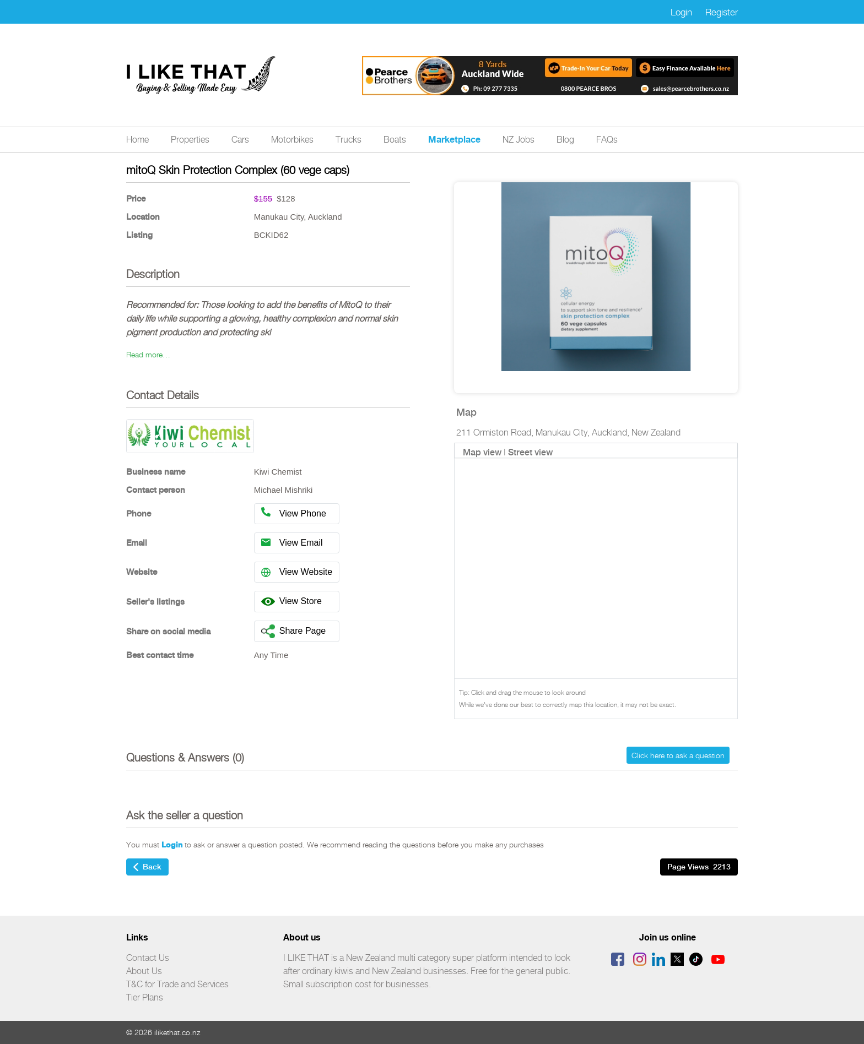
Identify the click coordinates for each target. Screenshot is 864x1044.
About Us (144, 971)
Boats (395, 139)
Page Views (699, 867)
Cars (240, 139)
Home (137, 139)
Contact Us (147, 958)
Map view (482, 452)
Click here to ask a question (678, 755)
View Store (291, 601)
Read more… (148, 354)
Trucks (348, 139)
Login (681, 12)
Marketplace (454, 139)
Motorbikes (292, 139)
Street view (530, 452)
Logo (201, 75)
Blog (565, 139)
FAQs (607, 139)
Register (721, 12)
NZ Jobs (518, 139)
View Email (292, 541)
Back (147, 866)
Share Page (293, 631)
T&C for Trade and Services (177, 984)
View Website (296, 571)
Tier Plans (144, 997)
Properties (190, 139)
